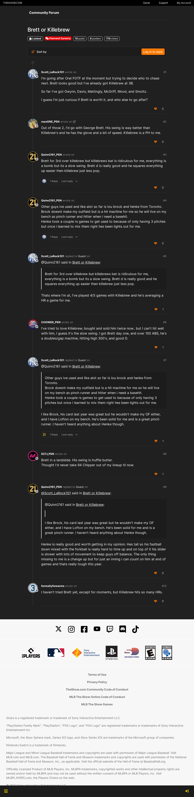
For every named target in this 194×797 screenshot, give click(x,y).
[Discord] (122, 629)
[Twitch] (110, 629)
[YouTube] (97, 629)
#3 (164, 154)
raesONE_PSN (50, 121)
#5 (164, 256)
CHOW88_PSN (51, 322)
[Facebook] (84, 629)
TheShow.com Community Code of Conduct (97, 689)
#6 (164, 322)
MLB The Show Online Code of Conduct (97, 697)
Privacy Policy (97, 682)
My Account (184, 2)
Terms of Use (97, 674)
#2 (164, 121)
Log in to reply (153, 51)
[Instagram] (71, 629)
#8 (164, 453)
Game (146, 2)
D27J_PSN (47, 453)
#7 (164, 360)
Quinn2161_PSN (51, 154)
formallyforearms (52, 586)
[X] (58, 629)
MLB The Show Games (97, 704)
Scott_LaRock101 (52, 72)
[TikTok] (135, 629)
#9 (164, 486)
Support (163, 2)
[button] (6, 791)
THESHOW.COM (12, 2)
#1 (165, 72)
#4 (164, 200)
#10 (164, 586)
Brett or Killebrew (86, 262)
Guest (82, 256)
